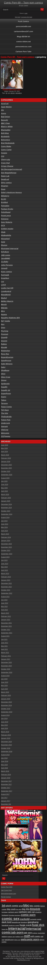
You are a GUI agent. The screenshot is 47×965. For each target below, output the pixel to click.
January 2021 (5, 659)
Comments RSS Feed (26, 17)
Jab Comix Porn (6, 890)
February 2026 (6, 458)
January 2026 (5, 462)
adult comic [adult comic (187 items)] (11, 905)
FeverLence (6, 216)
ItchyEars (5, 252)
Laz (2, 281)
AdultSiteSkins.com (23, 960)
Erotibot (4, 202)
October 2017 (5, 788)
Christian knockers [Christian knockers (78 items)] (15, 915)
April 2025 (4, 491)
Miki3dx (4, 308)
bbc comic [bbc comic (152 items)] (35, 906)
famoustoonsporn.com (8, 894)
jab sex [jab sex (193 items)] (28, 932)
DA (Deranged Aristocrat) (11, 169)
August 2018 (5, 755)
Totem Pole (5, 420)
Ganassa (4, 219)
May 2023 (4, 567)
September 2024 (6, 514)
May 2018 (4, 765)
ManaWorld (6, 295)
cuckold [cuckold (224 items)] (25, 919)
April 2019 (4, 728)
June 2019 (4, 722)
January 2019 (5, 738)
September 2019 (6, 712)
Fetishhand (6, 212)
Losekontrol (6, 291)
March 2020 (5, 692)
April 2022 (4, 610)
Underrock (5, 423)
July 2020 (4, 679)
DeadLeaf (5, 179)
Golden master (7, 229)
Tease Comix (6, 407)
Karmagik (5, 275)
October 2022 (5, 590)
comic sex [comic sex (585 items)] (11, 919)
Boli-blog (5, 133)
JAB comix (5, 255)
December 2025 (6, 465)
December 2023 (6, 544)
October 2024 (5, 511)
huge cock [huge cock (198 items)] (26, 925)
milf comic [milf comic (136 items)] (35, 936)
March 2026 (5, 455)
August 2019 (5, 715)
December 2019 (6, 702)
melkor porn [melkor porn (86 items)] (19, 936)
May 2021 (4, 646)
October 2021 (5, 630)
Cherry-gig (5, 159)
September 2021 (6, 633)
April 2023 (4, 570)
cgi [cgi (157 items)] (33, 912)
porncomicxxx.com (24, 47)
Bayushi (4, 120)
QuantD (4, 337)
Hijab (3, 232)
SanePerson (6, 361)
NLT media (5, 321)
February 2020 (6, 695)
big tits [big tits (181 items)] (25, 909)
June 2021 (4, 643)
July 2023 (4, 560)
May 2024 (4, 527)
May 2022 (4, 606)
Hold (3, 242)
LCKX (3, 285)
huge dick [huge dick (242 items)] (38, 925)
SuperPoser (6, 393)
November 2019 (6, 705)
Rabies (4, 344)
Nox (2, 324)
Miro (3, 311)
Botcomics (5, 140)
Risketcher (5, 351)
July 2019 (4, 719)
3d (6, 93)
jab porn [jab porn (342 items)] (17, 932)
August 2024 (5, 517)
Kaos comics (6, 272)
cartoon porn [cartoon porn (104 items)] (13, 912)
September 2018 (6, 751)
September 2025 (6, 475)
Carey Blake (6, 146)
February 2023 (6, 577)
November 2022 (6, 587)
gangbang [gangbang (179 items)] (33, 922)
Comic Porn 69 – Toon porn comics (23, 2)
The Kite (4, 413)
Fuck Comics (23, 21)
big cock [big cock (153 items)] (11, 909)
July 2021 (4, 639)
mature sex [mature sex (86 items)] (11, 936)
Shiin (3, 374)
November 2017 (6, 784)
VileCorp (4, 430)
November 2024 (6, 508)
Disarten (4, 186)
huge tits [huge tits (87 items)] (5, 929)
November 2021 (6, 626)
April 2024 (4, 531)
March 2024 (5, 534)
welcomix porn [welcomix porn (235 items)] (30, 939)
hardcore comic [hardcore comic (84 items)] (14, 925)
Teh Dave (5, 410)
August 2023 (5, 557)
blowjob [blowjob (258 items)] (35, 909)
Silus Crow (5, 377)
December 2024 (6, 504)
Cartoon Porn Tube (23, 52)
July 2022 (4, 600)
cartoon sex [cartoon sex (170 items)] (25, 912)
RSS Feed (17, 17)
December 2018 (6, 742)
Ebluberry (5, 196)
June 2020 (4, 682)
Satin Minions (7, 364)
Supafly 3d (5, 390)
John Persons (7, 265)
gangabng (18, 93)
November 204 (6, 804)
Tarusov (4, 403)
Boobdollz (5, 136)
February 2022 (6, 616)
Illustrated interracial (9, 248)
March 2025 (5, 494)
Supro (3, 397)
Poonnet (4, 334)
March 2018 (5, 771)
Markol (4, 298)
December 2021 (6, 623)
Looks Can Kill (7, 288)
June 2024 (4, 524)
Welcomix (5, 433)
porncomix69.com (23, 26)
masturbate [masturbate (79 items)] (41, 933)
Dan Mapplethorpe (8, 173)
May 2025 (4, 488)
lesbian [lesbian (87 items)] (34, 933)
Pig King (4, 331)
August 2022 (5, 597)
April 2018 (4, 768)
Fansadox (5, 206)
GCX (3, 225)
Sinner (4, 380)
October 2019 (5, 709)
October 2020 (5, 669)
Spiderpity (5, 384)
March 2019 (5, 732)
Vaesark (4, 426)
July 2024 (4, 521)
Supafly (4, 387)
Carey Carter (6, 150)
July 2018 (4, 758)
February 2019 (6, 735)
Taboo (3, 400)
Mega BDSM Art (23, 37)
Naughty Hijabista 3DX (10, 318)
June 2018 (4, 761)
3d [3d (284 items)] (3, 905)
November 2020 (6, 666)
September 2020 (6, 672)
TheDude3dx (6, 417)
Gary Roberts (6, 222)
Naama (4, 314)
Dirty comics (6, 183)
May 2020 (4, 686)
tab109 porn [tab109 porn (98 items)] (9, 940)
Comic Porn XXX (6, 887)
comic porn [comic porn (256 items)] (28, 914)
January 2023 (5, 580)
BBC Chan (5, 123)
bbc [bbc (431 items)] (26, 905)
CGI (2, 156)
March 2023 (5, 574)
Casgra (4, 153)
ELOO (3, 199)
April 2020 (4, 689)
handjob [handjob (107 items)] (5, 925)
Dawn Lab (5, 176)
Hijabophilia (6, 235)
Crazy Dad (5, 163)
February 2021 (6, 656)
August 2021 (5, 636)
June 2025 (4, 484)
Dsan (3, 189)
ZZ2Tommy (5, 436)
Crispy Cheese (7, 166)
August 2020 (5, 676)
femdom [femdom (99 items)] (24, 922)
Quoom (4, 341)
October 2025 (5, 471)
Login (26, 13)
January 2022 (5, 620)
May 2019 (4, 725)
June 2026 (4, 445)
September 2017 (6, 791)
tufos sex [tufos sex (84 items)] (17, 940)
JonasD (4, 268)
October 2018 (5, 748)
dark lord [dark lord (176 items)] (7, 922)
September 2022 (6, 593)
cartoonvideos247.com (23, 31)
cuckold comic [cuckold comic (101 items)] (35, 919)
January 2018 (5, 778)
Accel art (5, 104)
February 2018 (6, 775)
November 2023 (6, 547)
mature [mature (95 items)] (4, 937)
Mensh (4, 304)
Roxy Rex (5, 354)
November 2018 (6, 745)
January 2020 (5, 699)
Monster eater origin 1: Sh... (12, 89)
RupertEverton (7, 357)
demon (13, 93)
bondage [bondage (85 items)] (5, 912)
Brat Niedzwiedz (8, 143)
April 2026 (4, 452)
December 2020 (6, 662)
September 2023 (6, 554)
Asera (3, 113)
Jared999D (5, 258)
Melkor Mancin (7, 301)
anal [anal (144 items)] (21, 906)
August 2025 (5, 478)
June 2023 (4, 564)
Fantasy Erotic (7, 209)
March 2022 (5, 613)
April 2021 (4, 649)
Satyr (3, 367)
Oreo (3, 328)
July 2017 (4, 798)
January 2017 (5, 801)
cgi (9, 93)
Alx (2, 110)
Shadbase (5, 370)
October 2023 (5, 550)
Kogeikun (5, 278)
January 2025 (5, 501)
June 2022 (4, 603)
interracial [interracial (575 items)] (17, 929)
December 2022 (6, 583)
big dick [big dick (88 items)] (19, 909)
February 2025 (6, 498)
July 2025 (4, 481)
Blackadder (6, 130)
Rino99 (4, 347)
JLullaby (4, 262)
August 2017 (5, 794)
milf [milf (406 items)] (27, 936)
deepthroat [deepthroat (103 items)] (16, 922)
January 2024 (5, 541)
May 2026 (4, 448)
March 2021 (5, 653)
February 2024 (6, 537)
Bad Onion (5, 117)
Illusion (4, 245)
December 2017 (6, 781)
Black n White (7, 126)
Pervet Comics (6, 897)
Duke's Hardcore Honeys (11, 192)
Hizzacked (5, 239)
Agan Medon (6, 107)
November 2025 (6, 468)
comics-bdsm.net (23, 42)
